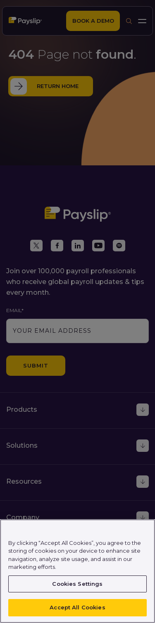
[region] (77, 571)
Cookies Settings (77, 583)
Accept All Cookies (77, 607)
